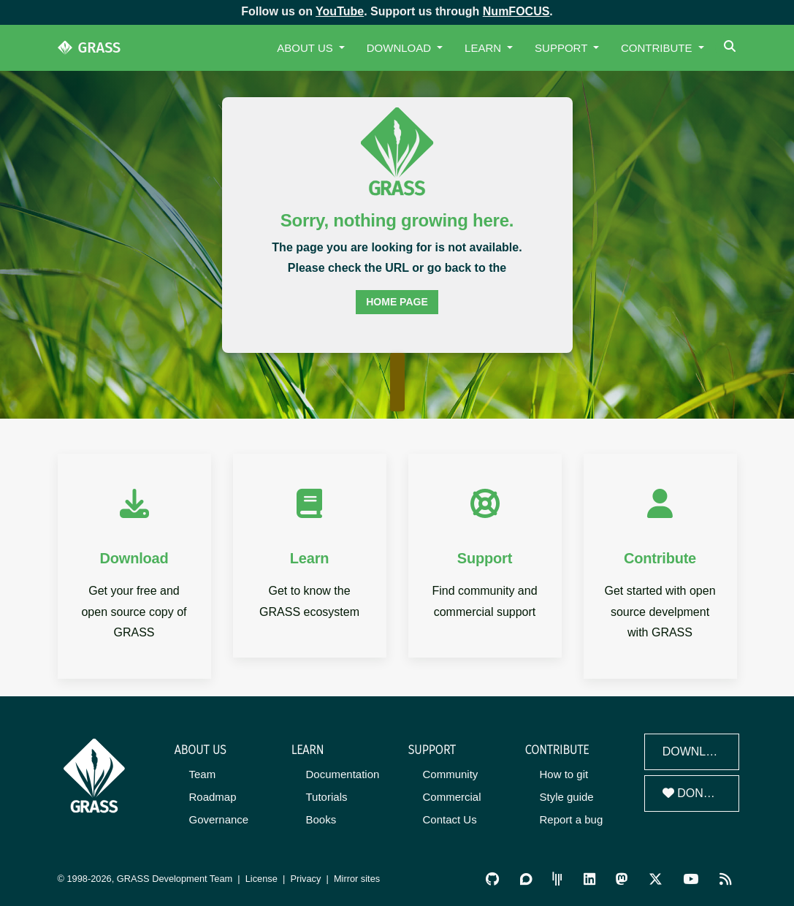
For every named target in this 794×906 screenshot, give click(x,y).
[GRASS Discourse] (526, 878)
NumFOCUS (516, 11)
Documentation (343, 774)
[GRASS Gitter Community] (557, 878)
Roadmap (213, 797)
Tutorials (327, 797)
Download (697, 751)
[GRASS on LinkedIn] (589, 878)
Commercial (452, 797)
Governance (219, 819)
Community (450, 774)
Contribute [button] (658, 48)
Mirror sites (357, 878)
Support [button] (562, 48)
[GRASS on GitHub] (492, 878)
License (261, 878)
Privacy (305, 878)
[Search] (731, 48)
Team (202, 774)
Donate (694, 793)
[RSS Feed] (725, 878)
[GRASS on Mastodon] (621, 878)
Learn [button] (484, 48)
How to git (564, 774)
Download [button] (401, 48)
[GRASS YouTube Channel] (690, 878)
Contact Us (450, 819)
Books (321, 819)
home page (397, 302)
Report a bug (571, 819)
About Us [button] (306, 48)
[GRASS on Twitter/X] (655, 878)
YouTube (340, 11)
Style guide (567, 797)
